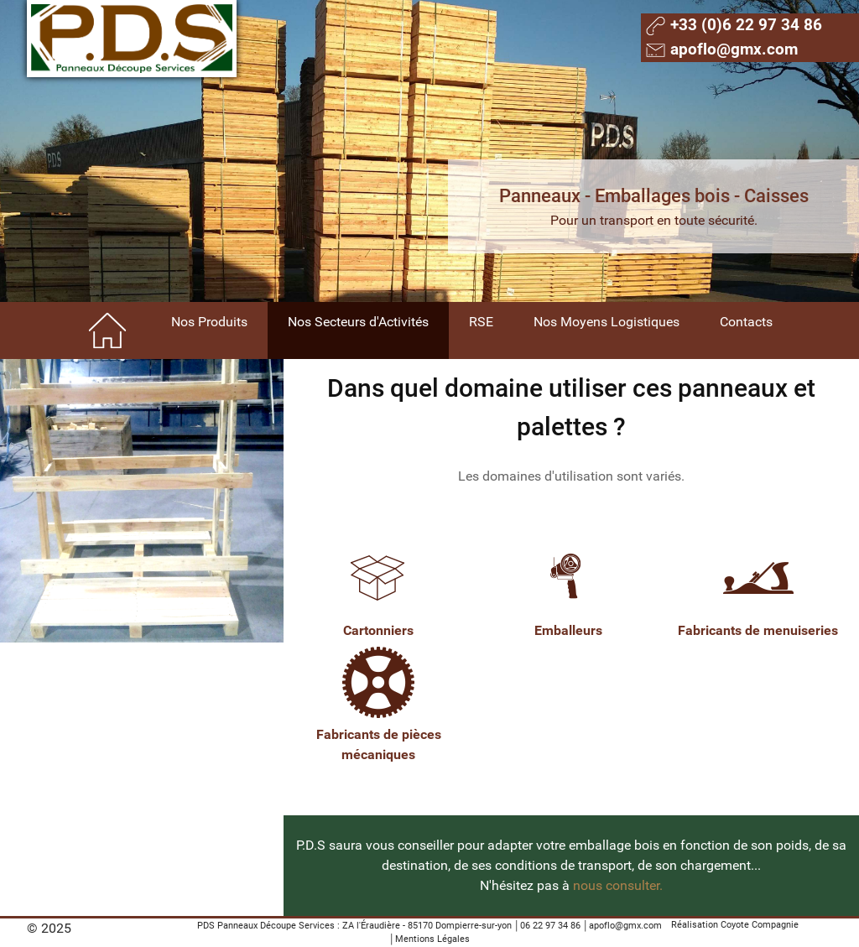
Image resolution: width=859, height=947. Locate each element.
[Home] (109, 330)
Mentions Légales (432, 939)
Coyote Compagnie (760, 924)
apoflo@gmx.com (625, 925)
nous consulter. (618, 885)
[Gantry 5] (132, 38)
